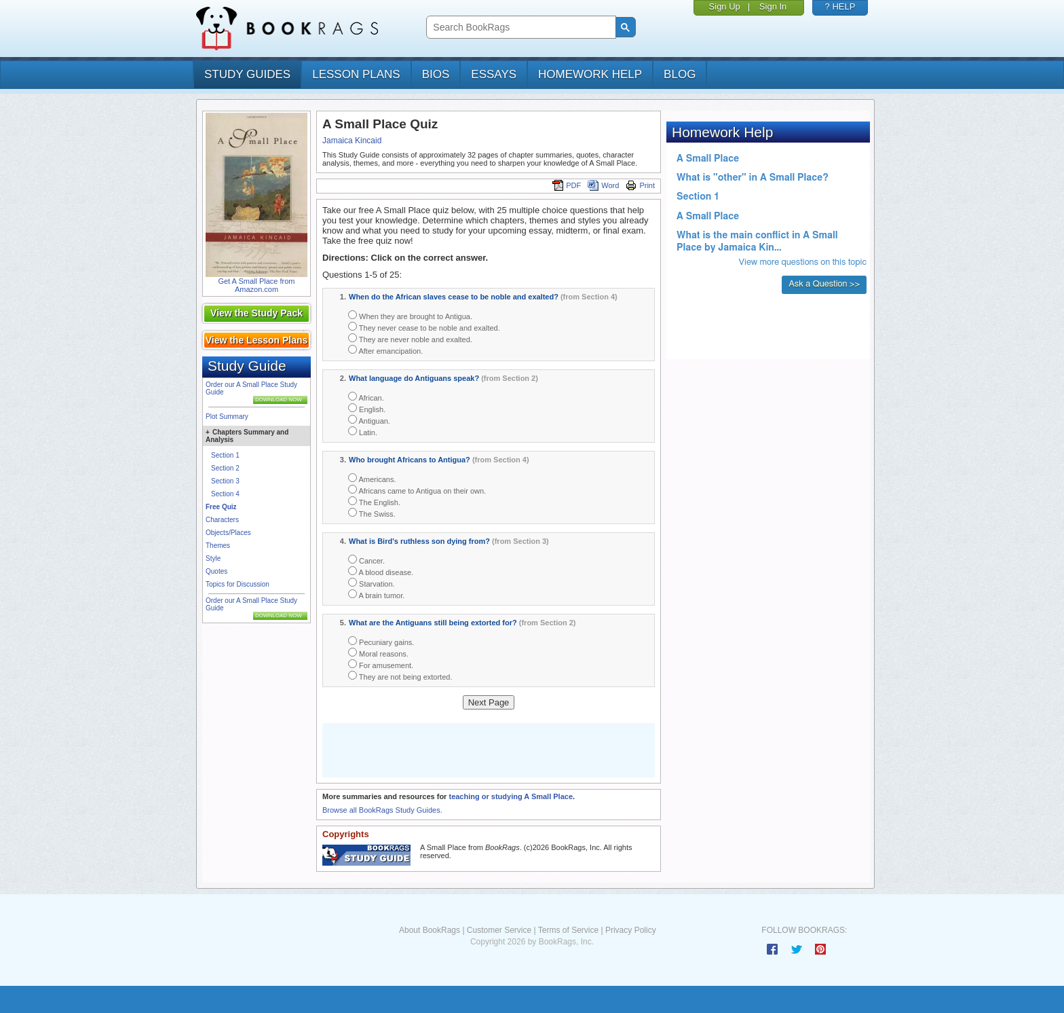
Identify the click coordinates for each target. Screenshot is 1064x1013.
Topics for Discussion (237, 584)
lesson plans (356, 74)
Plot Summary (227, 416)
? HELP (840, 6)
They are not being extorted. (400, 676)
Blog (680, 74)
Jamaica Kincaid (351, 140)
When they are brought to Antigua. (410, 315)
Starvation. (371, 583)
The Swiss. (372, 513)
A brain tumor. (376, 594)
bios (436, 74)
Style (213, 558)
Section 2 (225, 468)
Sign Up (724, 6)
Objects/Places (228, 532)
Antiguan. (369, 420)
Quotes (216, 571)
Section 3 (225, 481)
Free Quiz (221, 507)
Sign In (772, 6)
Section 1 (225, 455)
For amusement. (380, 664)
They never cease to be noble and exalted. (424, 327)
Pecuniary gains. (381, 641)
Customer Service (499, 930)
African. (366, 397)
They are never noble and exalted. (410, 338)
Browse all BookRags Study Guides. (382, 810)
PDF (566, 185)
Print (640, 185)
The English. (374, 501)
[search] (519, 27)
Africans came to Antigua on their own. (417, 490)
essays (493, 74)
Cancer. (366, 560)
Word (603, 185)
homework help (590, 74)
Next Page (489, 702)
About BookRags (429, 930)
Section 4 (225, 494)
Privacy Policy (630, 930)
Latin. (362, 431)
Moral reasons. (378, 653)
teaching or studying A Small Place (511, 796)
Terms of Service (568, 930)
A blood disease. (380, 571)
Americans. (372, 478)
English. (366, 408)
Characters (222, 519)
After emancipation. (385, 350)
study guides (247, 74)
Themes (218, 545)
